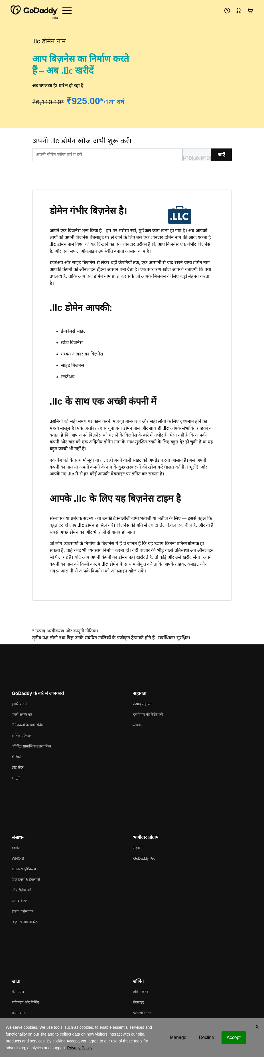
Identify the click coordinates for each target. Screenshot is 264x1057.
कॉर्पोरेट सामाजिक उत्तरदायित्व (31, 746)
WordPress (142, 1013)
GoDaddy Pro (144, 858)
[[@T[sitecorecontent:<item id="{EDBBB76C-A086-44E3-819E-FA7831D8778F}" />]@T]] (107, 154)
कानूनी (16, 778)
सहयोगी (138, 848)
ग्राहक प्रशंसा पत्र (22, 911)
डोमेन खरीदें (141, 992)
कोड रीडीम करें (21, 890)
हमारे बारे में (19, 704)
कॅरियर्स (16, 757)
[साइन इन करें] (238, 10)
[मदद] (227, 10)
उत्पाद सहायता (142, 704)
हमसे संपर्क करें (22, 714)
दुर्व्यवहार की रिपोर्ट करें (148, 714)
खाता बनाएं (19, 1013)
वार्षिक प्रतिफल (22, 736)
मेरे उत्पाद (18, 992)
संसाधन (138, 725)
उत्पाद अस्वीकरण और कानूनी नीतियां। (66, 630)
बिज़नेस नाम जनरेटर (25, 922)
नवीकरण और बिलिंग (25, 1002)
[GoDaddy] (34, 10)
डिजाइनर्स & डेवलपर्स (26, 879)
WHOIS (18, 858)
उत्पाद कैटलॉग (21, 901)
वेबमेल (16, 848)
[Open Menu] (67, 10)
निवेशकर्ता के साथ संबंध (27, 725)
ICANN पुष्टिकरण (24, 869)
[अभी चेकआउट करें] (250, 10)
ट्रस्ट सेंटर (17, 767)
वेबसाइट (138, 1002)
